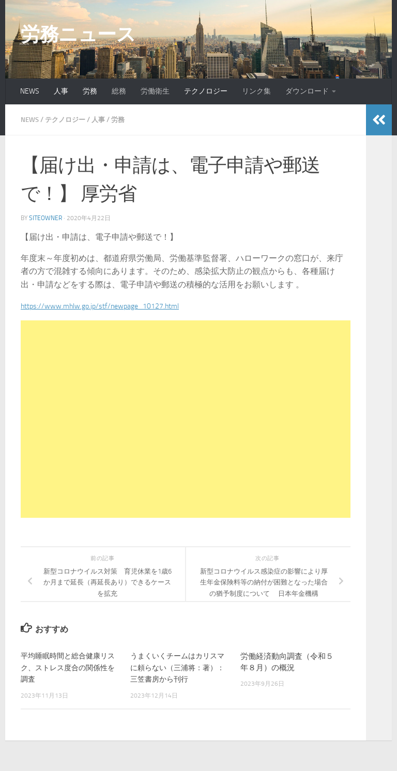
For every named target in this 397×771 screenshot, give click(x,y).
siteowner (45, 218)
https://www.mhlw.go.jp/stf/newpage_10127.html (109, 306)
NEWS (29, 91)
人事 (61, 91)
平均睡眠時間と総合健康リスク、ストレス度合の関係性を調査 (67, 667)
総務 (119, 91)
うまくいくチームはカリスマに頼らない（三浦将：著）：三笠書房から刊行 (176, 667)
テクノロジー (205, 91)
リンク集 (256, 91)
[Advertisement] (185, 419)
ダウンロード (307, 91)
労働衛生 (155, 91)
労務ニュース (78, 34)
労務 (90, 91)
